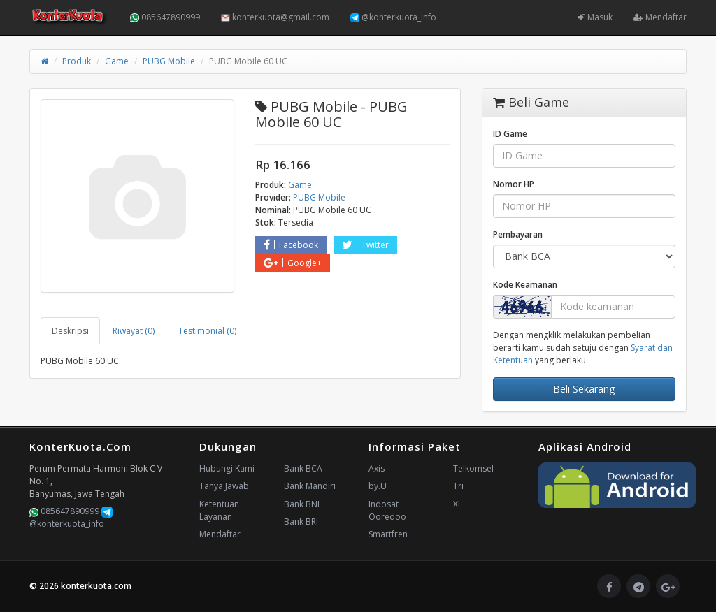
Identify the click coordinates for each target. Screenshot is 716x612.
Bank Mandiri (310, 486)
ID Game (510, 134)
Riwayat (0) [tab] (134, 331)
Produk (76, 61)
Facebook (291, 245)
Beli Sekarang (584, 388)
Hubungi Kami (227, 468)
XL (457, 504)
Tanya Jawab (224, 486)
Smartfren (388, 534)
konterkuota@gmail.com (275, 17)
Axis (376, 468)
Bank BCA (303, 468)
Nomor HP (513, 184)
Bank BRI (301, 521)
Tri (458, 486)
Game (117, 61)
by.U (377, 486)
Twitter (365, 245)
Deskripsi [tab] (70, 331)
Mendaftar (660, 17)
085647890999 (165, 17)
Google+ (293, 263)
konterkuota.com (96, 586)
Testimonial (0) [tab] (207, 331)
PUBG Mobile (169, 61)
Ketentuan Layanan (219, 510)
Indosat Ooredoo (387, 510)
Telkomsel (473, 468)
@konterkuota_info (393, 17)
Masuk (595, 17)
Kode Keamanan (525, 285)
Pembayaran (518, 234)
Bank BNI (302, 504)
